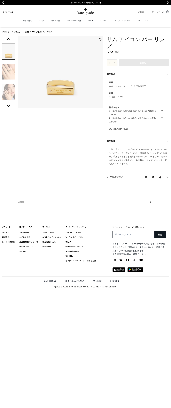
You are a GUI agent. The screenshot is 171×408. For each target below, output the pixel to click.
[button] (8, 52)
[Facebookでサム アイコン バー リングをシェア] (146, 177)
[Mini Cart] (167, 12)
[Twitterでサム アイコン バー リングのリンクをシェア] (167, 177)
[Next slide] (167, 2)
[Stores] (7, 12)
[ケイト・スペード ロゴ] (85, 12)
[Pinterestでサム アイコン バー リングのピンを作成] (160, 177)
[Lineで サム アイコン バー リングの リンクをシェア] (153, 177)
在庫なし (144, 63)
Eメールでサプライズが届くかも (128, 227)
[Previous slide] (3, 2)
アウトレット (6, 32)
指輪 (27, 32)
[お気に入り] (158, 12)
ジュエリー (18, 32)
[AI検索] (142, 12)
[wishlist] (100, 39)
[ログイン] (163, 12)
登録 (160, 234)
